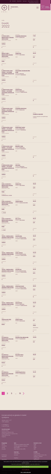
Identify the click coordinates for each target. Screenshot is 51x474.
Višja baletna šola (6, 435)
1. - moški (4, 230)
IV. (2, 246)
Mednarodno (4, 40)
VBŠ (35, 449)
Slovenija (7, 76)
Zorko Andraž (19, 252)
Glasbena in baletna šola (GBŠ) (21, 444)
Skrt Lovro (18, 218)
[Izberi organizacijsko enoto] (14, 8)
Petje (3, 61)
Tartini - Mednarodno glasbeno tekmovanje (8, 236)
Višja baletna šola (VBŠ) (19, 449)
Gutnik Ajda (18, 236)
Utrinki (3, 447)
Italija (8, 341)
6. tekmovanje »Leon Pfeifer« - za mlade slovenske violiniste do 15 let (8, 73)
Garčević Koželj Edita (23, 202)
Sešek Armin (21, 90)
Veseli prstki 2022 (6, 319)
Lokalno (3, 76)
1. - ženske (4, 212)
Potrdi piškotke (25, 466)
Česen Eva (18, 53)
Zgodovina (36, 459)
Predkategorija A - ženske (7, 195)
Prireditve (4, 446)
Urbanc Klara (19, 319)
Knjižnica (4, 436)
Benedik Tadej (19, 146)
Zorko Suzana (22, 320)
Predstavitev (37, 453)
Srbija (8, 57)
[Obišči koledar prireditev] (45, 5)
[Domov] (4, 8)
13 (20, 393)
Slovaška (9, 40)
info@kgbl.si (6, 424)
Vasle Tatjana (22, 54)
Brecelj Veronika (22, 237)
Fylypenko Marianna (20, 36)
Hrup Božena (23, 74)
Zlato (34, 325)
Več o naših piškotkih (26, 472)
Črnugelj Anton (22, 338)
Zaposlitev (4, 459)
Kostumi (16, 455)
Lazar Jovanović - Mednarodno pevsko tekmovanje (7, 185)
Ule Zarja (17, 165)
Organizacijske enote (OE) (40, 455)
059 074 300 (6, 426)
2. (33, 47)
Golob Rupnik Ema (20, 372)
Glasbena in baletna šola (8, 432)
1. (33, 64)
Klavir (3, 324)
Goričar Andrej (23, 238)
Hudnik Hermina (24, 92)
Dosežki (5, 23)
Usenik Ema (18, 89)
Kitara (3, 345)
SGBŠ (16, 56)
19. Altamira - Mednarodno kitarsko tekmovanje (7, 339)
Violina (3, 44)
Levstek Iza (18, 269)
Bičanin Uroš (22, 37)
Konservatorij (5, 430)
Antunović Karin (19, 286)
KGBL (35, 444)
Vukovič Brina (19, 201)
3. (33, 100)
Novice (3, 444)
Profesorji (4, 455)
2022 (3, 34)
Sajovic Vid (21, 73)
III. (2, 348)
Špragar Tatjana (22, 287)
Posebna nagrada (38, 114)
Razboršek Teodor (20, 127)
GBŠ (16, 39)
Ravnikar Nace (19, 354)
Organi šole (36, 458)
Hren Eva (21, 356)
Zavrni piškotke (25, 469)
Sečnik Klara (18, 302)
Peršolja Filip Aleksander (21, 337)
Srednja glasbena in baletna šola (9, 433)
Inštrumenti (17, 453)
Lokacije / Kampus (38, 456)
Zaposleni (4, 456)
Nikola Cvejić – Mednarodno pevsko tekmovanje (7, 55)
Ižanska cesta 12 (6, 420)
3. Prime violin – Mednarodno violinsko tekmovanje (8, 37)
